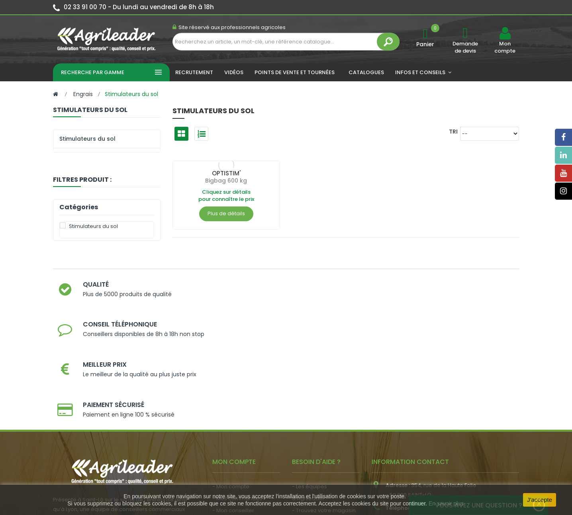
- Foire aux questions (319, 425)
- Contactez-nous (315, 437)
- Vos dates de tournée (242, 413)
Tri (453, 131)
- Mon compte (230, 377)
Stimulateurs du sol (87, 139)
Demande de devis (465, 47)
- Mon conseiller (233, 401)
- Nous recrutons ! (235, 446)
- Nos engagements (318, 413)
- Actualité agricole (237, 434)
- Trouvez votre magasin (324, 401)
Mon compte (504, 47)
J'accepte (539, 499)
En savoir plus (446, 503)
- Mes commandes (237, 389)
